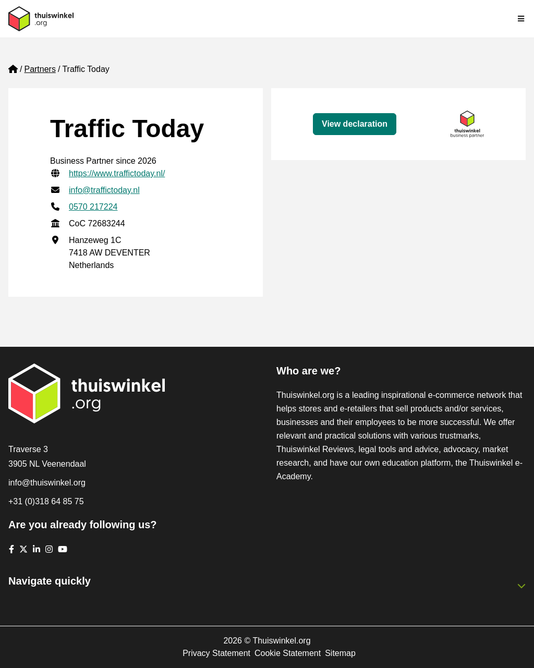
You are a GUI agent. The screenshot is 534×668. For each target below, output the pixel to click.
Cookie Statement (287, 653)
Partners (39, 69)
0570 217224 (93, 206)
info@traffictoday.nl (104, 190)
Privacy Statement (216, 653)
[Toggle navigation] (521, 19)
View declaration (354, 123)
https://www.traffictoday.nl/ (117, 173)
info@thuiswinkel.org (47, 482)
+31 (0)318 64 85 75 (46, 501)
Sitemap (340, 653)
